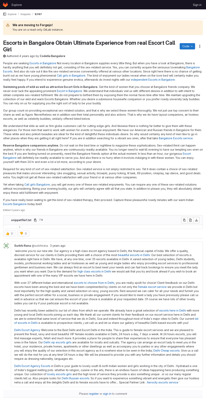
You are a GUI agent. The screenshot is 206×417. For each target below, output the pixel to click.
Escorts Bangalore (15, 204)
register (94, 393)
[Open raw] (190, 220)
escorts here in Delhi (172, 310)
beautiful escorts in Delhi (134, 255)
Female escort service (152, 286)
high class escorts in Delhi (94, 271)
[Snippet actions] (200, 46)
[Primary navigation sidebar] (5, 14)
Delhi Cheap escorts (166, 350)
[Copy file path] (35, 220)
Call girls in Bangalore (71, 75)
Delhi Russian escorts (75, 378)
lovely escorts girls (59, 374)
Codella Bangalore (52, 56)
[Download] (196, 220)
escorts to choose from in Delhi (94, 282)
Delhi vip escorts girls (58, 342)
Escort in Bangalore (69, 91)
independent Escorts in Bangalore (153, 79)
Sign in (197, 4)
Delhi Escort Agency (27, 330)
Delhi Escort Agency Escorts (32, 366)
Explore (17, 4)
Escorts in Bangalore (43, 63)
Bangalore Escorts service (176, 138)
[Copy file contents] (184, 220)
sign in (107, 393)
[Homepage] (5, 5)
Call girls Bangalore (37, 184)
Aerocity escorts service (162, 382)
